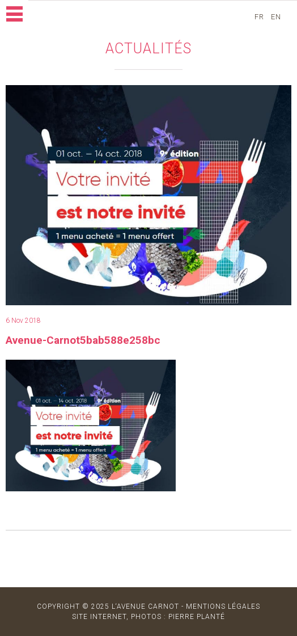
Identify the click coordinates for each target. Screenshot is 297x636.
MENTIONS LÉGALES (223, 606)
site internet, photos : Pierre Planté (148, 617)
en (277, 16)
